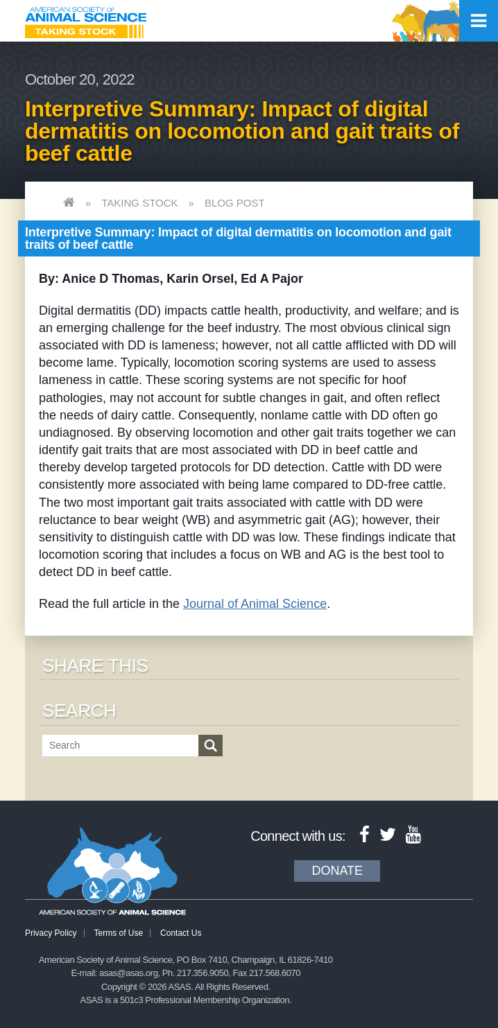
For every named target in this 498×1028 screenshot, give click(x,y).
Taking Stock (139, 203)
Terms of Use (118, 933)
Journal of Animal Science (255, 604)
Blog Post (235, 203)
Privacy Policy (51, 933)
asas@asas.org (128, 973)
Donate (337, 871)
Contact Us (180, 933)
